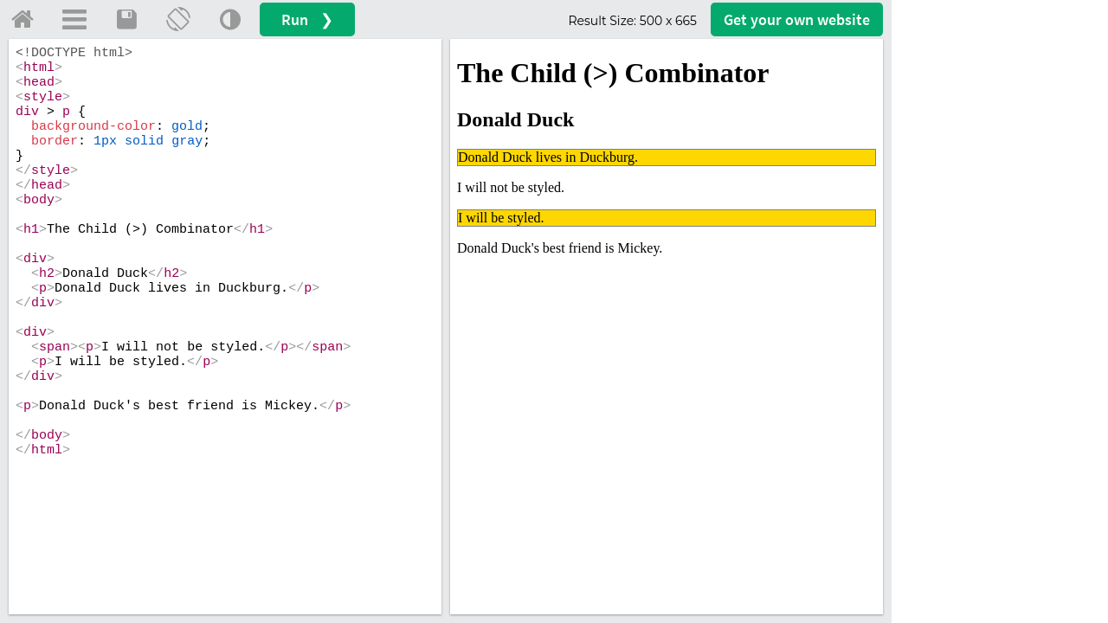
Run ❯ (307, 19)
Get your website (797, 19)
